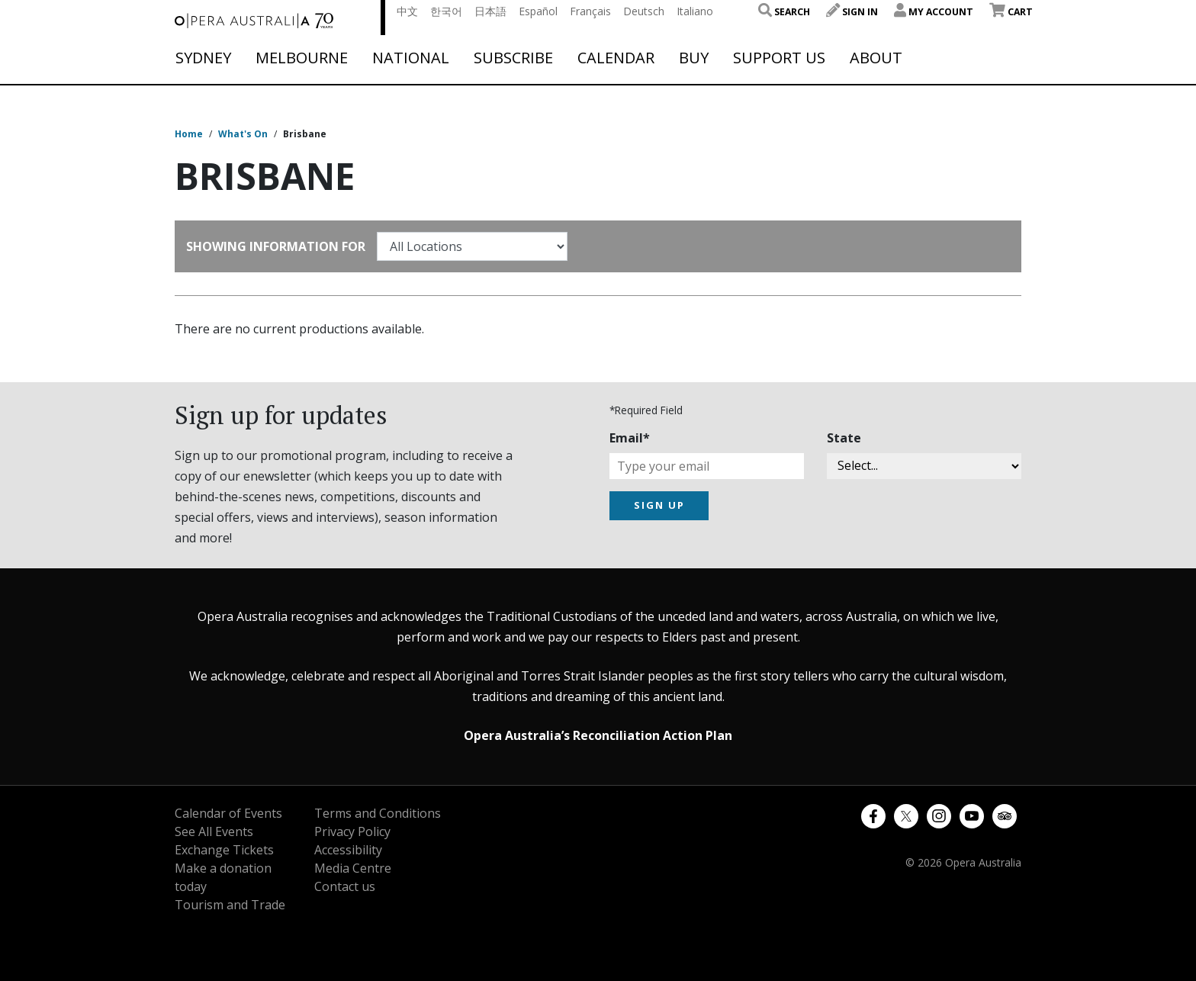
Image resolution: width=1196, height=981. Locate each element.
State (844, 437)
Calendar (615, 58)
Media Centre (352, 868)
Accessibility (348, 849)
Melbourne (302, 58)
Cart (1011, 11)
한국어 (446, 11)
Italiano (695, 11)
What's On (243, 133)
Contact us (344, 886)
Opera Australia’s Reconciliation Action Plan (598, 735)
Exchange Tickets (224, 849)
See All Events (214, 831)
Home (189, 133)
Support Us (779, 58)
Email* (629, 437)
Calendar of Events (228, 813)
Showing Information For (275, 246)
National (410, 58)
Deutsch (643, 11)
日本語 (490, 11)
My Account (933, 11)
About (876, 58)
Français (590, 11)
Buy (694, 58)
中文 (407, 11)
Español (538, 11)
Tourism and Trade (230, 904)
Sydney (203, 58)
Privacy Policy (352, 831)
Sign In (852, 11)
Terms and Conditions (377, 813)
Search (784, 11)
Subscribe (513, 58)
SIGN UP (659, 505)
